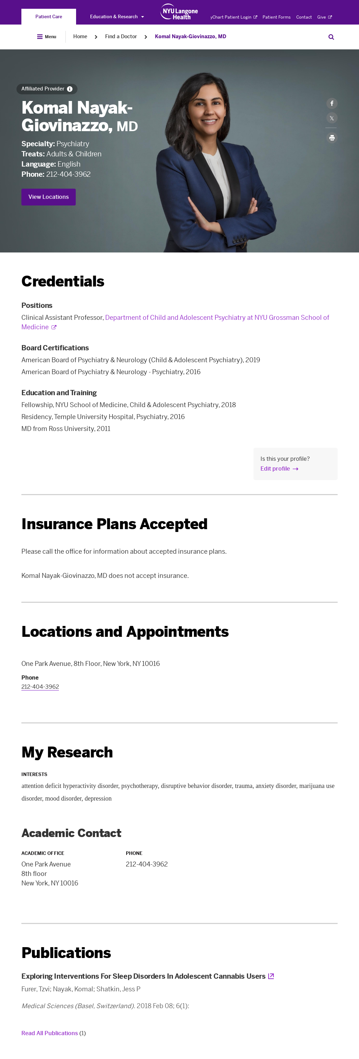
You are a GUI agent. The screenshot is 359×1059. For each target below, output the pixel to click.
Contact (304, 17)
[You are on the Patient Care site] (48, 16)
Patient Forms (277, 17)
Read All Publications (53, 1033)
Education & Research (117, 16)
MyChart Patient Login (231, 17)
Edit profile (275, 468)
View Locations (48, 197)
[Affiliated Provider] (46, 89)
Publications (66, 953)
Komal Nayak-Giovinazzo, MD (190, 37)
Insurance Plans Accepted (114, 524)
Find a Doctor (121, 37)
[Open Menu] (47, 37)
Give (324, 17)
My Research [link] (67, 752)
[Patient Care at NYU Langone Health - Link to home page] (179, 11)
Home (80, 37)
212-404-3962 (68, 174)
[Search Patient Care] (331, 36)
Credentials (62, 281)
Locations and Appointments (125, 632)
